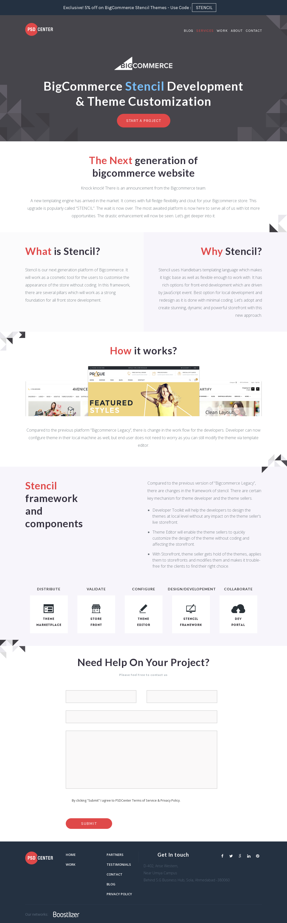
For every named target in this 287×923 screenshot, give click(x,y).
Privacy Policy (119, 894)
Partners (115, 854)
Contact (254, 31)
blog (111, 884)
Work (222, 31)
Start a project (143, 120)
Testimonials (119, 864)
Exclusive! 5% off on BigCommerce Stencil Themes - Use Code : (139, 7)
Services (204, 31)
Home (71, 854)
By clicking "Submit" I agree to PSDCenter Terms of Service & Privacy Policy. (126, 800)
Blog (188, 31)
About (237, 31)
